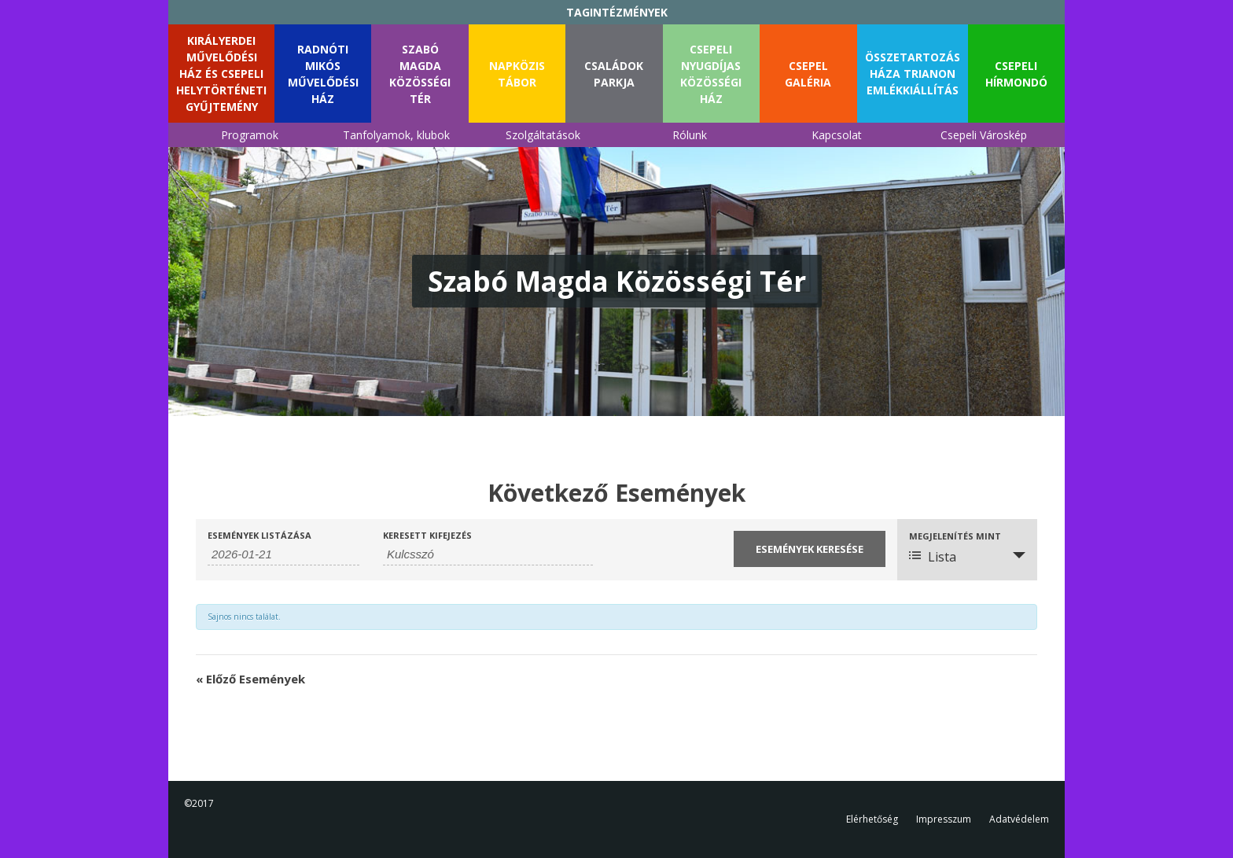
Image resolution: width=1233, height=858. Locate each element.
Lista (932, 556)
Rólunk (689, 134)
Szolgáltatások (543, 134)
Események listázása (259, 535)
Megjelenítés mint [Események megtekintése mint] (955, 536)
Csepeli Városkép (983, 134)
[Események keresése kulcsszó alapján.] (488, 554)
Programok (249, 134)
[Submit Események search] (809, 549)
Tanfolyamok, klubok (396, 134)
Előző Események (250, 679)
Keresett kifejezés (427, 535)
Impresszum (943, 819)
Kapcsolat (837, 134)
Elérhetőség (872, 819)
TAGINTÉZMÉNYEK (617, 12)
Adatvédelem (1019, 819)
